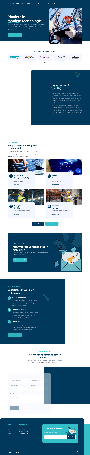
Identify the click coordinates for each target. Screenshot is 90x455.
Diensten (10, 429)
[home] (13, 3)
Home (23, 3)
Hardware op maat (23, 433)
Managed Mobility (23, 431)
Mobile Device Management (26, 427)
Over (44, 3)
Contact (54, 3)
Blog (49, 3)
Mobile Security (23, 429)
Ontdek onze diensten (15, 35)
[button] (30, 3)
